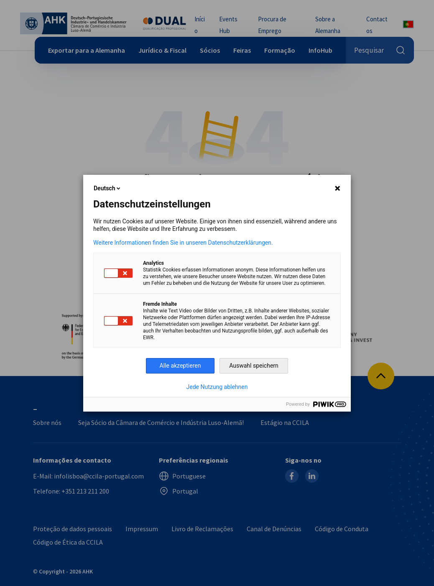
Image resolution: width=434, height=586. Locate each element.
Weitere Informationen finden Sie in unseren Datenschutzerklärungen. (183, 242)
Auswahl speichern (253, 365)
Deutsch (108, 188)
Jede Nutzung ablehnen (217, 387)
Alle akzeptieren (180, 365)
